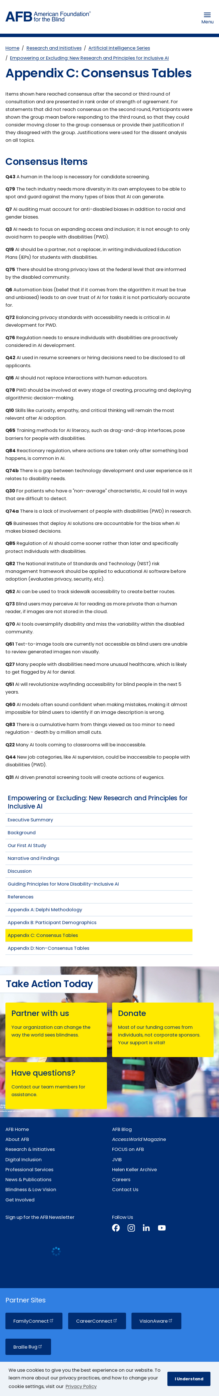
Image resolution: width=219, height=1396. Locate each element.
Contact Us (125, 1189)
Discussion (20, 871)
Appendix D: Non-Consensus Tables (48, 948)
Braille (28, 1347)
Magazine (139, 1139)
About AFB (17, 1139)
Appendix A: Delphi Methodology (45, 909)
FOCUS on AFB (128, 1149)
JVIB (117, 1159)
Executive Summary (30, 820)
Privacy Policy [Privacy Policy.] (81, 1386)
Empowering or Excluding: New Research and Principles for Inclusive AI (89, 58)
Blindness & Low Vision (30, 1189)
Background (22, 832)
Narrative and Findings (33, 858)
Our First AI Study (27, 845)
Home (12, 48)
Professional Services (29, 1169)
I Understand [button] (189, 1379)
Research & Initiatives (30, 1149)
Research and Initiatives (54, 48)
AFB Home (17, 1129)
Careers (121, 1179)
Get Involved (20, 1200)
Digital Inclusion (23, 1159)
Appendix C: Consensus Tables (43, 935)
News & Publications (28, 1179)
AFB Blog (122, 1129)
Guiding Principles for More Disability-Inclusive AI (63, 884)
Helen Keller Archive (134, 1169)
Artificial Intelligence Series (119, 48)
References (20, 897)
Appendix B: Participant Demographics (52, 922)
